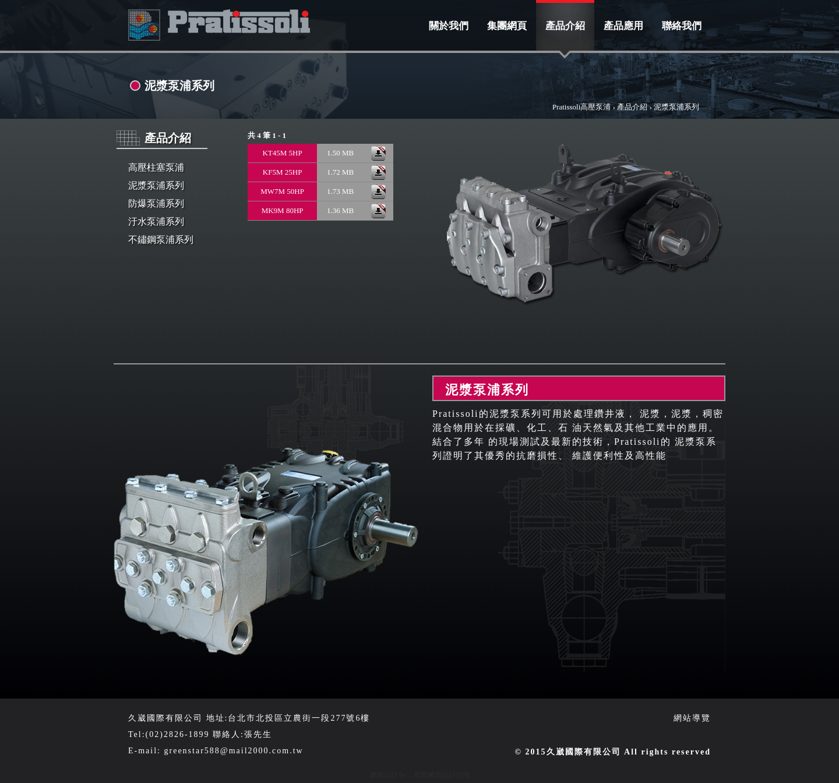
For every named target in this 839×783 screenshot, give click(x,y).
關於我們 (448, 25)
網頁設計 (384, 775)
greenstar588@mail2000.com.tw (234, 750)
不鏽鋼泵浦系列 (160, 240)
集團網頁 (507, 25)
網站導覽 (692, 718)
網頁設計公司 (449, 775)
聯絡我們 (681, 25)
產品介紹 (565, 25)
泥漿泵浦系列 (156, 185)
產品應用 (623, 25)
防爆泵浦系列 (156, 203)
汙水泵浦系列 (156, 221)
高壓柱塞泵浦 (156, 167)
